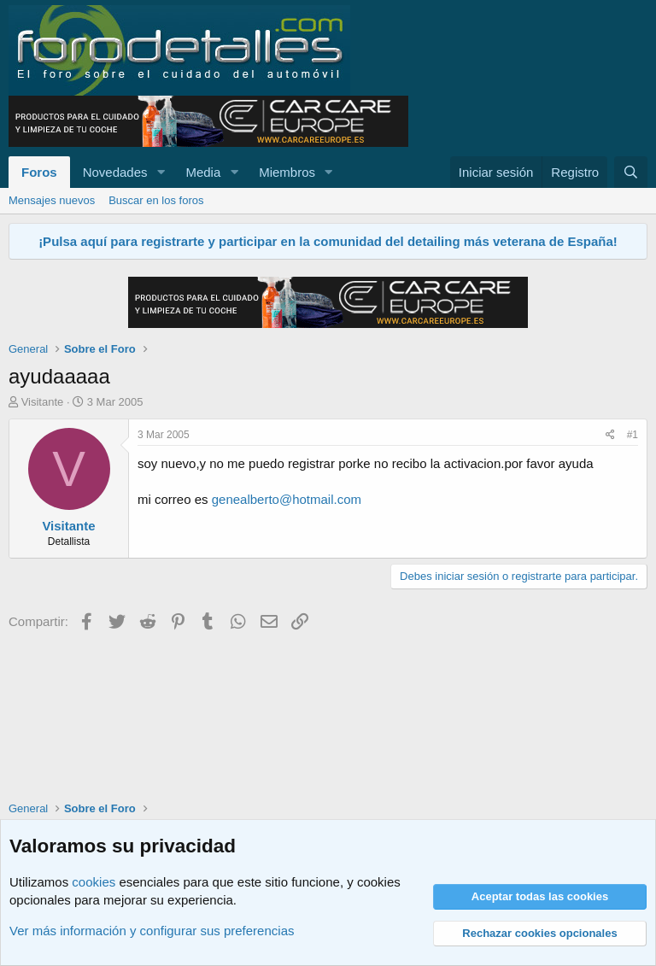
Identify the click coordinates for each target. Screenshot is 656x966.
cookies (93, 882)
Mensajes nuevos (52, 200)
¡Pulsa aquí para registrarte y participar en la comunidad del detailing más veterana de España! (328, 241)
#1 (632, 435)
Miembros (287, 172)
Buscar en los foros (155, 200)
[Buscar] (630, 172)
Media (202, 172)
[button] (161, 172)
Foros (39, 172)
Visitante (42, 401)
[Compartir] (610, 435)
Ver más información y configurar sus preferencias (151, 930)
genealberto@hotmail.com (286, 499)
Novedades (115, 172)
